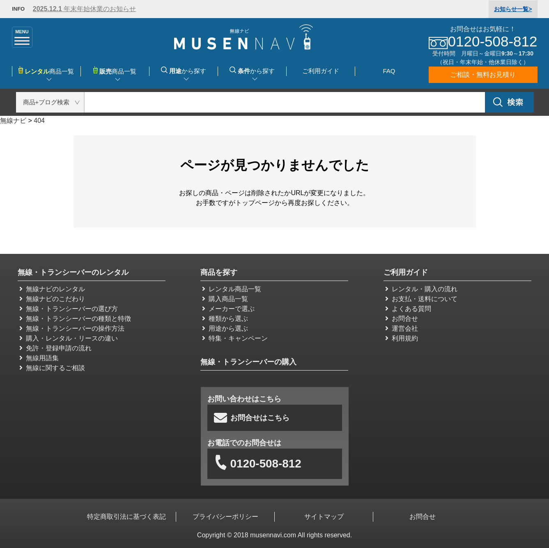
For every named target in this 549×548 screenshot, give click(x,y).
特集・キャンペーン (235, 338)
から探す (183, 70)
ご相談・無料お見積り (483, 74)
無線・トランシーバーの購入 (248, 362)
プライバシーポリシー (225, 516)
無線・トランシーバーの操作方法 (71, 328)
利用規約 (401, 338)
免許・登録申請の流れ (55, 348)
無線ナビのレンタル (52, 289)
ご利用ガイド (320, 70)
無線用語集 (39, 358)
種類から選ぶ (225, 318)
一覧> (513, 9)
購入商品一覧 (225, 298)
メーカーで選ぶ (228, 308)
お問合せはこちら (251, 417)
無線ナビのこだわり (52, 298)
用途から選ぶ (225, 328)
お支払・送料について (421, 298)
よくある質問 (408, 308)
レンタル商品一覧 (231, 289)
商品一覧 (114, 70)
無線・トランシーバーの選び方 (68, 308)
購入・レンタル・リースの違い (68, 338)
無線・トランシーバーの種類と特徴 (75, 318)
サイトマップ (324, 516)
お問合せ (401, 318)
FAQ (389, 70)
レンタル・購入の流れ (421, 289)
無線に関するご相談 (52, 367)
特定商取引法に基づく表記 (126, 516)
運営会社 (401, 328)
